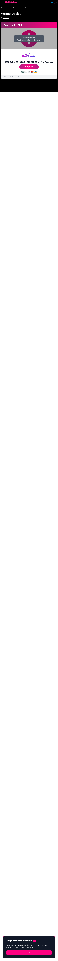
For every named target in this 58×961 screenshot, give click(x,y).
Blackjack (33, 902)
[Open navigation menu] (2, 2)
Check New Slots (10, 695)
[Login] (55, 2)
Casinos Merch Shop (36, 921)
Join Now (29, 868)
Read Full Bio (10, 796)
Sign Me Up (48, 333)
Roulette (33, 905)
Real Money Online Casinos (9, 892)
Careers (4, 936)
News (32, 889)
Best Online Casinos (7, 889)
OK (29, 953)
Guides (32, 892)
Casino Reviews (35, 896)
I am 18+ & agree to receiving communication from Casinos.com (20, 337)
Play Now (26, 67)
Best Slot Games (15, 8)
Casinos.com (5, 8)
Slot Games (34, 899)
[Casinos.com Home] (11, 2)
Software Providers (36, 915)
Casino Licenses (35, 918)
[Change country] (52, 2)
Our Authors (5, 929)
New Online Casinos (7, 896)
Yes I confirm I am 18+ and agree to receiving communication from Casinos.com (21, 874)
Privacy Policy (29, 947)
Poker (32, 908)
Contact (4, 933)
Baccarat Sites (34, 911)
